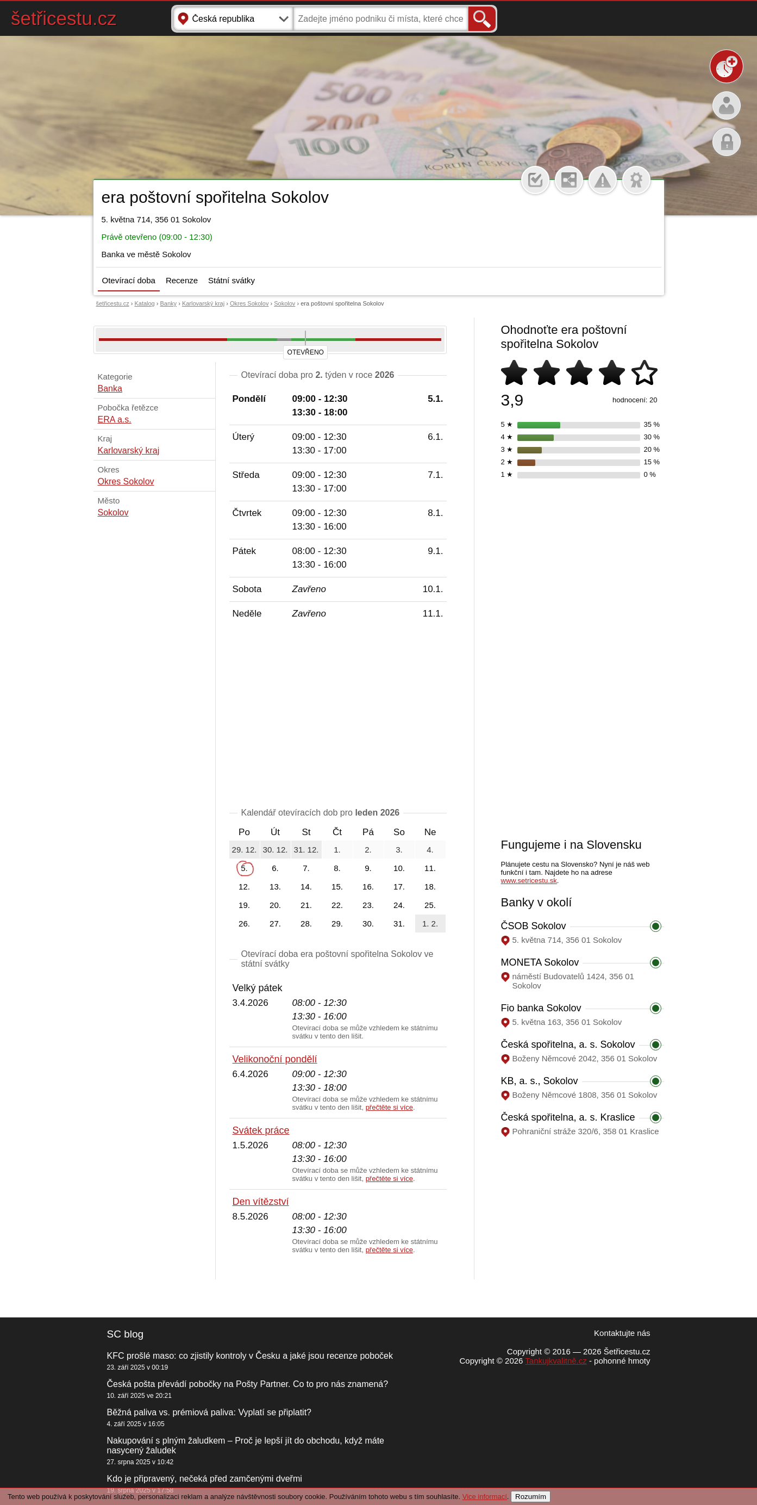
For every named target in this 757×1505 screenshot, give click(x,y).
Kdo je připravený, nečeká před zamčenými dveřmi (204, 1478)
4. (430, 849)
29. (337, 923)
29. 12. (244, 849)
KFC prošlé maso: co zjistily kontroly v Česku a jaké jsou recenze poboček (250, 1355)
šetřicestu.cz (64, 18)
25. (430, 905)
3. (399, 849)
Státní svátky (231, 280)
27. (275, 923)
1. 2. (430, 923)
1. (337, 849)
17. (399, 886)
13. (275, 886)
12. (244, 886)
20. (275, 905)
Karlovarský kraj (203, 303)
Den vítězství (261, 1201)
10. (399, 868)
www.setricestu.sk (529, 880)
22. (337, 905)
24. (399, 905)
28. (306, 923)
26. (244, 923)
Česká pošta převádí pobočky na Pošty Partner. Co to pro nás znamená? (248, 1384)
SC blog (125, 1334)
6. (275, 868)
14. (306, 886)
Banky (168, 303)
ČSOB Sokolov (533, 926)
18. (430, 886)
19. (244, 905)
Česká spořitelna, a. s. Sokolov (568, 1044)
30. (368, 923)
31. (399, 923)
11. (430, 868)
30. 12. (275, 849)
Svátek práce (261, 1130)
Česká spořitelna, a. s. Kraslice (568, 1117)
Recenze (182, 280)
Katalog (144, 303)
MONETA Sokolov (540, 962)
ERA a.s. (115, 419)
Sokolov (284, 303)
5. (244, 868)
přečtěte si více (389, 1107)
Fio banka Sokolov (541, 1008)
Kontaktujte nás (622, 1333)
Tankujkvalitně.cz (555, 1360)
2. (368, 849)
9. (368, 868)
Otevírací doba (128, 280)
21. (306, 905)
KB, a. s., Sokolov (539, 1080)
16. (368, 886)
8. (337, 868)
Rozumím (530, 1496)
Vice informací (484, 1496)
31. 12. (306, 849)
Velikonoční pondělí (275, 1059)
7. (306, 868)
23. (368, 905)
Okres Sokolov (249, 303)
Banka (110, 388)
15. (337, 886)
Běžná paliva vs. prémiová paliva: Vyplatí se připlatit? (209, 1412)
